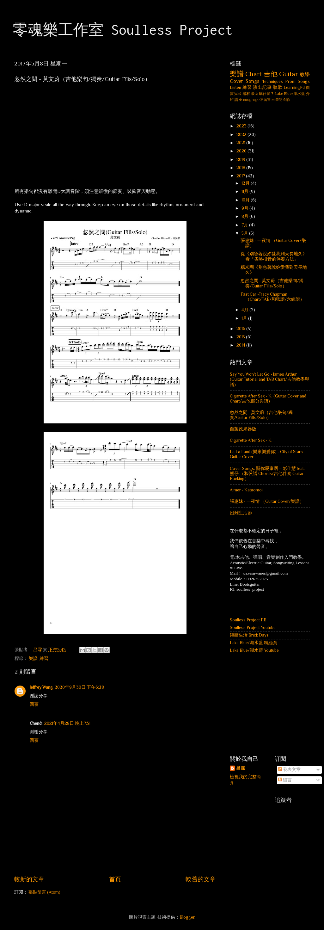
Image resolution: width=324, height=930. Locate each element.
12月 (246, 183)
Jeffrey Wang (41, 687)
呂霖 (240, 768)
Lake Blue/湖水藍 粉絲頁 (253, 642)
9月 (245, 208)
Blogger (187, 917)
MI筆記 (277, 100)
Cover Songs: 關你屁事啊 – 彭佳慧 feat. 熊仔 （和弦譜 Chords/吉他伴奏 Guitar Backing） (267, 473)
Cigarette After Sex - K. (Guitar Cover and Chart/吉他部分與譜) (268, 398)
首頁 (115, 879)
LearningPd (294, 87)
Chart (253, 74)
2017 (241, 176)
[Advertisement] (115, 857)
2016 (241, 328)
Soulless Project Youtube (253, 627)
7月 (245, 225)
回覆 (34, 704)
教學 (305, 74)
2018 (241, 167)
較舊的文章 (201, 879)
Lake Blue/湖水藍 (290, 93)
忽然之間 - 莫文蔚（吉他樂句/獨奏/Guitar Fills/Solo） (272, 283)
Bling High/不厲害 (257, 100)
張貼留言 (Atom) (44, 892)
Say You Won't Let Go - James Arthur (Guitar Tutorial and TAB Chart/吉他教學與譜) (269, 379)
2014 (241, 345)
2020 (242, 151)
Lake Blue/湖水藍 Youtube (254, 650)
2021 (241, 142)
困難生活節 (241, 512)
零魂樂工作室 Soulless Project (123, 30)
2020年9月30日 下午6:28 (79, 687)
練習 (44, 658)
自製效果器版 (243, 429)
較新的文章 (29, 879)
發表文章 (289, 769)
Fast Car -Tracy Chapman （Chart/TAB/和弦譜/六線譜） (272, 297)
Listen (235, 87)
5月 (245, 233)
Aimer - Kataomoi (246, 490)
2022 (242, 134)
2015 (241, 337)
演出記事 (262, 87)
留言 (285, 780)
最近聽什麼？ (262, 93)
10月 (246, 200)
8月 (245, 216)
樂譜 (33, 658)
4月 (245, 309)
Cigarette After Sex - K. (251, 440)
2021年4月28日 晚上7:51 (67, 723)
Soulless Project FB (248, 620)
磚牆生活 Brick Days (249, 635)
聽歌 (278, 87)
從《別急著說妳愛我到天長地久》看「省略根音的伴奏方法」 (274, 256)
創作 (286, 100)
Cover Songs (245, 81)
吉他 (271, 74)
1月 (244, 318)
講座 (238, 99)
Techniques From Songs (286, 81)
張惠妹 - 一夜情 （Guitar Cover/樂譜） (267, 501)
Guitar (288, 74)
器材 (246, 93)
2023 (242, 126)
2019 (241, 159)
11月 (245, 191)
